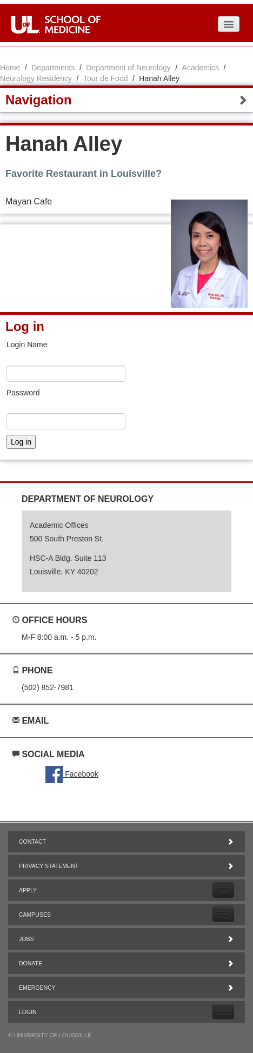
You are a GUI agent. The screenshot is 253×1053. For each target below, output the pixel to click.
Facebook (71, 774)
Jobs (126, 939)
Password (22, 392)
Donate (126, 963)
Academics (200, 67)
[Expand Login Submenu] (223, 1011)
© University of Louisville (49, 1035)
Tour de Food (105, 78)
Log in (24, 326)
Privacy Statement (126, 866)
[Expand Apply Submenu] (223, 890)
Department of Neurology (128, 67)
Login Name (27, 344)
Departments (53, 67)
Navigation (126, 99)
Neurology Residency (36, 78)
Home (10, 67)
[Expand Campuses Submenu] (223, 914)
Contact (126, 841)
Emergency (126, 987)
